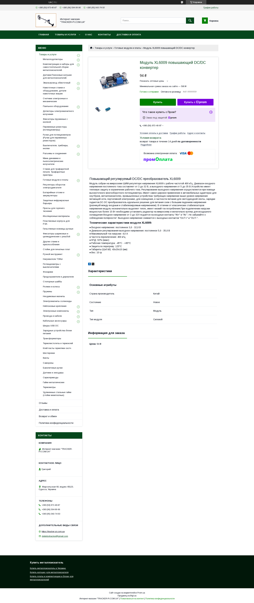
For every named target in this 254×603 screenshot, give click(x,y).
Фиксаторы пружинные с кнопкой (55, 120)
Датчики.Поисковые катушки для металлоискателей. (57, 76)
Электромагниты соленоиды (57, 301)
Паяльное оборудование (55, 106)
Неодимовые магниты (54, 296)
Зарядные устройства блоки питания (57, 332)
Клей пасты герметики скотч (57, 348)
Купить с (195, 102)
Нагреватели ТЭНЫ (53, 259)
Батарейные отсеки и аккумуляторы (53, 194)
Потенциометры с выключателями (52, 265)
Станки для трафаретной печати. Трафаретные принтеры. (56, 172)
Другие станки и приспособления (51, 243)
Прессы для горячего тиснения (54, 209)
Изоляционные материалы (56, 216)
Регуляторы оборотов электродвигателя (54, 186)
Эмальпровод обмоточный (56, 83)
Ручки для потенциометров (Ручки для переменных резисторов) (57, 138)
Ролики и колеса (51, 286)
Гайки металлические (53, 382)
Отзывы (43, 403)
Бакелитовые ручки (53, 368)
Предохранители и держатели (58, 276)
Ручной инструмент (52, 254)
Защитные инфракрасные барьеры (56, 202)
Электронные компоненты (56, 311)
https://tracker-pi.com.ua (53, 531)
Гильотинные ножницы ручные (58, 229)
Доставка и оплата (128, 34)
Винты (46, 358)
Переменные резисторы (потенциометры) (55, 128)
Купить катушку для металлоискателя (49, 572)
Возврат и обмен (48, 416)
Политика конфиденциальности (56, 423)
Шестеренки (49, 353)
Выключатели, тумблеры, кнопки (55, 147)
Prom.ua (141, 593)
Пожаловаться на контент (132, 598)
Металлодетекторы (53, 59)
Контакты (104, 34)
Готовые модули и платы (128, 48)
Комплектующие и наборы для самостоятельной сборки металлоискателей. (58, 67)
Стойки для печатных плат (56, 249)
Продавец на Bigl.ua (127, 596)
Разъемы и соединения (54, 153)
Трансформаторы (52, 338)
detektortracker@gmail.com (55, 536)
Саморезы (48, 363)
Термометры (49, 387)
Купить (157, 102)
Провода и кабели (52, 316)
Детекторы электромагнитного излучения (58, 112)
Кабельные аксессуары (55, 321)
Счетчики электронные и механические (55, 100)
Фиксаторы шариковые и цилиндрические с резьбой (56, 235)
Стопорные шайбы (52, 281)
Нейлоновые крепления (54, 306)
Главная (44, 34)
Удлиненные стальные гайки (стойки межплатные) (57, 393)
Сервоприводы (50, 377)
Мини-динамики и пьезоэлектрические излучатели (53, 161)
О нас (88, 34)
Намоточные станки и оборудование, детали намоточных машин (54, 90)
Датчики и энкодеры (53, 372)
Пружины (47, 291)
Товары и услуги (65, 34)
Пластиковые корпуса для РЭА (56, 222)
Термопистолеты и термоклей (58, 343)
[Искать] (190, 21)
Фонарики (48, 272)
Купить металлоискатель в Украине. (48, 568)
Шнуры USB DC (51, 325)
